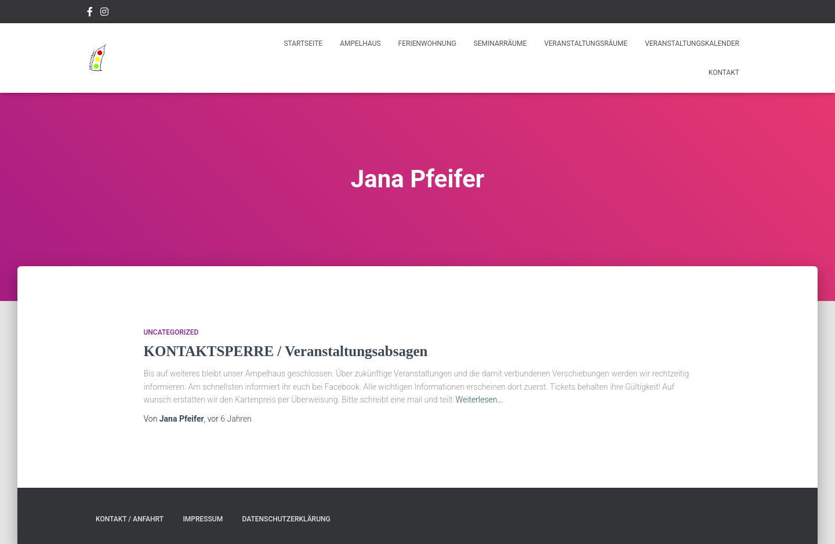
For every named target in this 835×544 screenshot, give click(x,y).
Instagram (104, 13)
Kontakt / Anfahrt (130, 519)
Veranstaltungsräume (585, 43)
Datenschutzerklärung (286, 519)
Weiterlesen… (479, 399)
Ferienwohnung (427, 43)
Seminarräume (500, 43)
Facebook (90, 13)
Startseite (303, 43)
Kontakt (724, 72)
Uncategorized (171, 332)
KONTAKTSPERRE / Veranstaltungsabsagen (286, 351)
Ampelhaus (360, 43)
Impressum (203, 519)
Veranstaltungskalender (692, 43)
